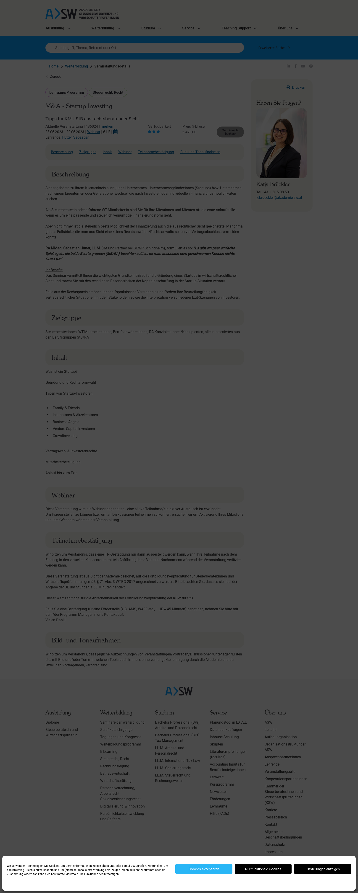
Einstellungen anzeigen (323, 869)
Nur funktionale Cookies (263, 869)
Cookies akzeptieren (204, 869)
